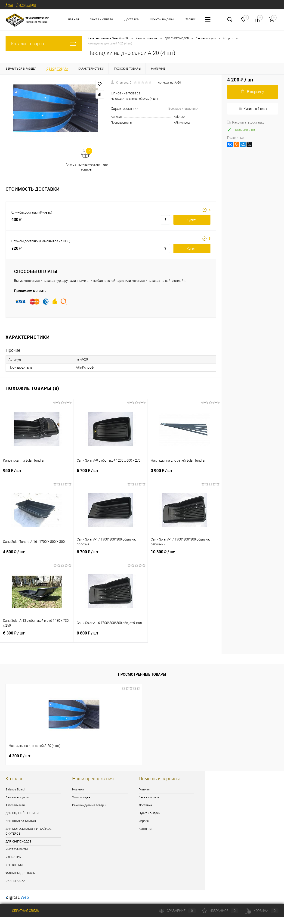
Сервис (190, 19)
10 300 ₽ (185, 554)
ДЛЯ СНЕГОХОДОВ (18, 841)
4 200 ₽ (19, 755)
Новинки (78, 789)
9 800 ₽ (110, 636)
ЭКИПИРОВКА (15, 881)
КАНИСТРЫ (14, 857)
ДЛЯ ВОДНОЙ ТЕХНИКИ (22, 813)
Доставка (131, 19)
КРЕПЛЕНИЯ (14, 865)
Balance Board (15, 789)
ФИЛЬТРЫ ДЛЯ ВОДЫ (21, 873)
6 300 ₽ (37, 636)
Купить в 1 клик (252, 109)
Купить (192, 220)
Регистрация (26, 4)
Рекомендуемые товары (89, 805)
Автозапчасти (15, 805)
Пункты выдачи (162, 19)
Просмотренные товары (142, 674)
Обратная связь (22, 911)
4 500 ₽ (37, 554)
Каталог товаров (43, 43)
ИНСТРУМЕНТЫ (17, 849)
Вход (9, 4)
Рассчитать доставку (245, 122)
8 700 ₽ (110, 554)
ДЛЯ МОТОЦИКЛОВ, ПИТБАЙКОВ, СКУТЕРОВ (29, 831)
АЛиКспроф (182, 122)
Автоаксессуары (17, 797)
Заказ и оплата (101, 19)
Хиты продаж (81, 797)
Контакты (145, 828)
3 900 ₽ (185, 473)
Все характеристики (183, 108)
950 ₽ (37, 473)
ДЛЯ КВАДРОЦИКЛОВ (21, 821)
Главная (73, 19)
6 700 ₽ (110, 473)
